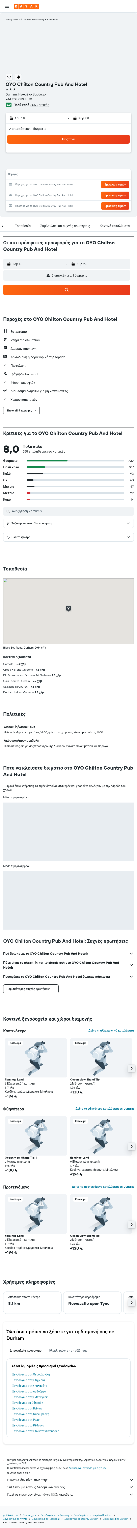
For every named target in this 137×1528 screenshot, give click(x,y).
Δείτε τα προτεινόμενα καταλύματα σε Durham (103, 1187)
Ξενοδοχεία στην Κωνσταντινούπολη (35, 1431)
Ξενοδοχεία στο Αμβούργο (29, 1391)
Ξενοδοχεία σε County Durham (81, 1518)
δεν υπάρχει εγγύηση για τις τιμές (88, 1468)
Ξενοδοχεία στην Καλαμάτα (29, 1386)
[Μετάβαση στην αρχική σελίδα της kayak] (26, 6)
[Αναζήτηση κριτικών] (72, 511)
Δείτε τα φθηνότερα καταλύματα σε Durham (105, 1108)
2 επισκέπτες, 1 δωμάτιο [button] (28, 129)
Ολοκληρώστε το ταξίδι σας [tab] (68, 1350)
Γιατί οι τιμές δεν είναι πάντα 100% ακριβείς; (70, 1494)
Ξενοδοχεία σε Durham (115, 1518)
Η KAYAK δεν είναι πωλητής (70, 1479)
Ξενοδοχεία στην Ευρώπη (55, 1515)
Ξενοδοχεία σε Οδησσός (27, 1403)
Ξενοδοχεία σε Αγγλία (15, 1518)
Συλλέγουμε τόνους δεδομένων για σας (70, 1487)
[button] (6, 6)
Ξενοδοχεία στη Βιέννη (27, 1408)
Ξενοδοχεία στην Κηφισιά (28, 1380)
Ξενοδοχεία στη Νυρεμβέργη (30, 1414)
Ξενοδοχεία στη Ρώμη (26, 1420)
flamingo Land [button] (14, 1079)
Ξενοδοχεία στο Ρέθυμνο (28, 1425)
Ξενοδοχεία (29, 1515)
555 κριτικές (39, 105)
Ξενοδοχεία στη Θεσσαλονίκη (31, 1374)
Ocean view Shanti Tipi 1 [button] (86, 1079)
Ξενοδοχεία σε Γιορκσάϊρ (46, 1518)
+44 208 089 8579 (19, 99)
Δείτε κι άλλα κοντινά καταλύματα (111, 1030)
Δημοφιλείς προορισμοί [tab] (26, 1350)
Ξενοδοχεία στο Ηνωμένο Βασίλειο (93, 1515)
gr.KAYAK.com (10, 1515)
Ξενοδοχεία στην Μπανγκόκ (30, 1397)
